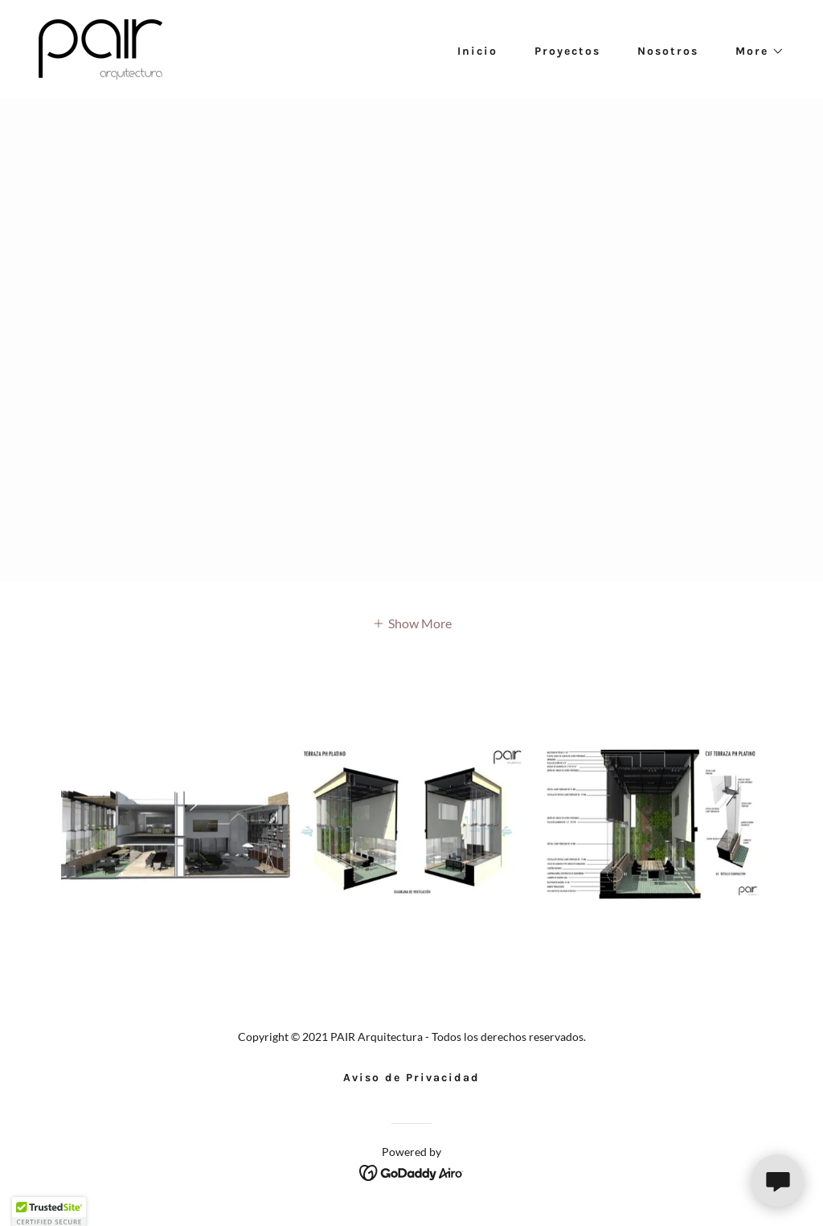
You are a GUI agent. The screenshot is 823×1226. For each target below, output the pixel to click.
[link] (100, 48)
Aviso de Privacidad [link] (411, 1077)
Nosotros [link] (667, 51)
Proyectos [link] (567, 51)
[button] (754, 51)
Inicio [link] (477, 51)
